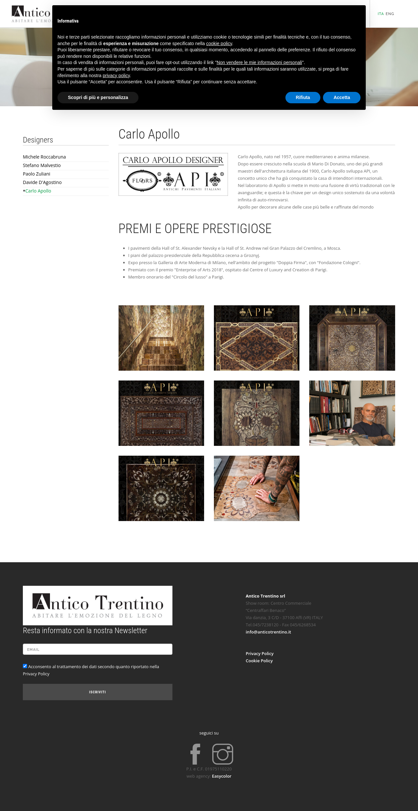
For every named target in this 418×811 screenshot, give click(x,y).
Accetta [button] (341, 97)
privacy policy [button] (116, 75)
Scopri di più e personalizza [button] (98, 97)
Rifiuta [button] (303, 97)
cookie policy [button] (219, 43)
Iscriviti (97, 692)
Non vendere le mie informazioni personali (259, 62)
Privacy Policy (260, 653)
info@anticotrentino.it (268, 632)
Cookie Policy (259, 661)
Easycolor (222, 776)
